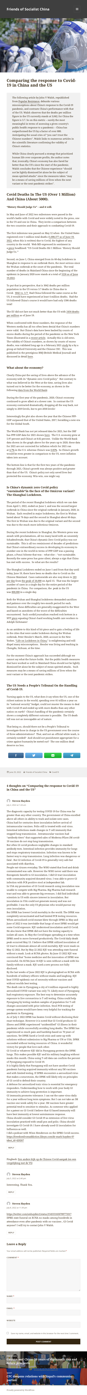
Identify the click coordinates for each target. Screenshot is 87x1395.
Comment (13, 1257)
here (30, 356)
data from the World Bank (32, 390)
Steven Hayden (21, 800)
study (65, 345)
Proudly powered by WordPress (20, 1390)
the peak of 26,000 (31, 580)
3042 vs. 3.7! (22, 292)
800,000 (16, 592)
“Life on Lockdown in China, (31, 640)
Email (11, 1308)
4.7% (11, 449)
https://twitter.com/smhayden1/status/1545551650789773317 (39, 1214)
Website (11, 1320)
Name (10, 1296)
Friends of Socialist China (28, 9)
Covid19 (55, 772)
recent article (38, 337)
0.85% (54, 449)
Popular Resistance (28, 101)
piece (11, 248)
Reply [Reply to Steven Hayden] (11, 1147)
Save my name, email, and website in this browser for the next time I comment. (45, 1333)
